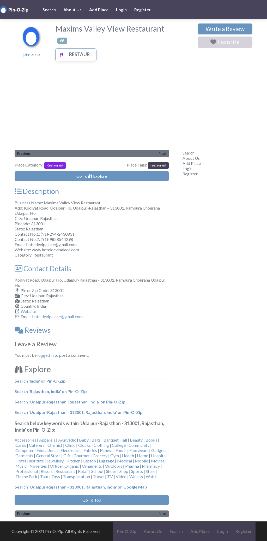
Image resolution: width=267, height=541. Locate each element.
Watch (151, 476)
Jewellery (55, 460)
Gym (114, 455)
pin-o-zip (31, 54)
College (119, 445)
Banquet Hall (115, 439)
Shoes (111, 471)
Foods (121, 450)
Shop (123, 471)
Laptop (89, 460)
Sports (137, 471)
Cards (20, 445)
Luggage (106, 460)
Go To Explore (91, 176)
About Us (72, 9)
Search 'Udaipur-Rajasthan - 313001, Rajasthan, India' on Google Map (81, 486)
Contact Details (43, 268)
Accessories (25, 439)
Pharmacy (151, 465)
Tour (44, 476)
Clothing (101, 445)
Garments (24, 455)
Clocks (84, 445)
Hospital (159, 455)
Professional (26, 471)
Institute (36, 460)
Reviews (33, 330)
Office (56, 465)
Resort (47, 471)
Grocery (100, 455)
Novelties (38, 465)
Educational (47, 450)
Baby (84, 439)
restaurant (158, 165)
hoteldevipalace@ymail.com (57, 316)
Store (150, 471)
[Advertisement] (133, 106)
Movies (158, 460)
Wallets (136, 476)
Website (28, 311)
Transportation (76, 476)
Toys (55, 476)
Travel (98, 476)
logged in (45, 355)
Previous (24, 153)
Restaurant (78, 54)
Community (139, 445)
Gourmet (82, 455)
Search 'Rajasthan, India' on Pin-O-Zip (51, 391)
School (97, 471)
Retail (83, 471)
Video (121, 476)
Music (21, 465)
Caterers (37, 445)
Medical (124, 460)
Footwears (138, 450)
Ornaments (92, 465)
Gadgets (159, 450)
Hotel (20, 460)
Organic (71, 465)
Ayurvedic (67, 439)
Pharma (132, 465)
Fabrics (90, 450)
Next (162, 153)
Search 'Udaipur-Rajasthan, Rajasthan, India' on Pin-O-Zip (70, 401)
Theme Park (26, 476)
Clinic (70, 445)
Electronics (70, 450)
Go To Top (91, 499)
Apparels (47, 439)
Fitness (106, 450)
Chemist (54, 445)
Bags (96, 439)
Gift (67, 455)
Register (142, 9)
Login (121, 9)
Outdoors (113, 465)
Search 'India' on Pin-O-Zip (40, 380)
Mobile (141, 460)
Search (49, 9)
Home (142, 455)
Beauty (136, 439)
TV (110, 476)
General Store (48, 455)
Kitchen (73, 460)
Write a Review (225, 28)
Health (128, 455)
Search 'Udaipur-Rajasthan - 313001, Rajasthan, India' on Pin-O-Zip (79, 412)
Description (37, 191)
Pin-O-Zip (126, 531)
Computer (24, 450)
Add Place (98, 9)
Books (151, 439)
